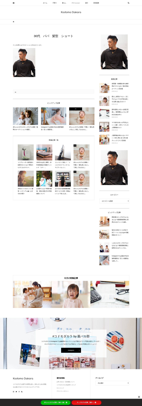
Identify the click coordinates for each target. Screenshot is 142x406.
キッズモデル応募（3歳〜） (86, 402)
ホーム (45, 3)
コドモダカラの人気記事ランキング (66, 385)
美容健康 (96, 3)
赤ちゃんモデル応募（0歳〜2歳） (55, 402)
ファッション (76, 3)
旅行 (86, 3)
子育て (55, 3)
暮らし (64, 3)
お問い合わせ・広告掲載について (66, 382)
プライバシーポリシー (63, 391)
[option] (32, 294)
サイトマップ (60, 388)
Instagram (71, 350)
